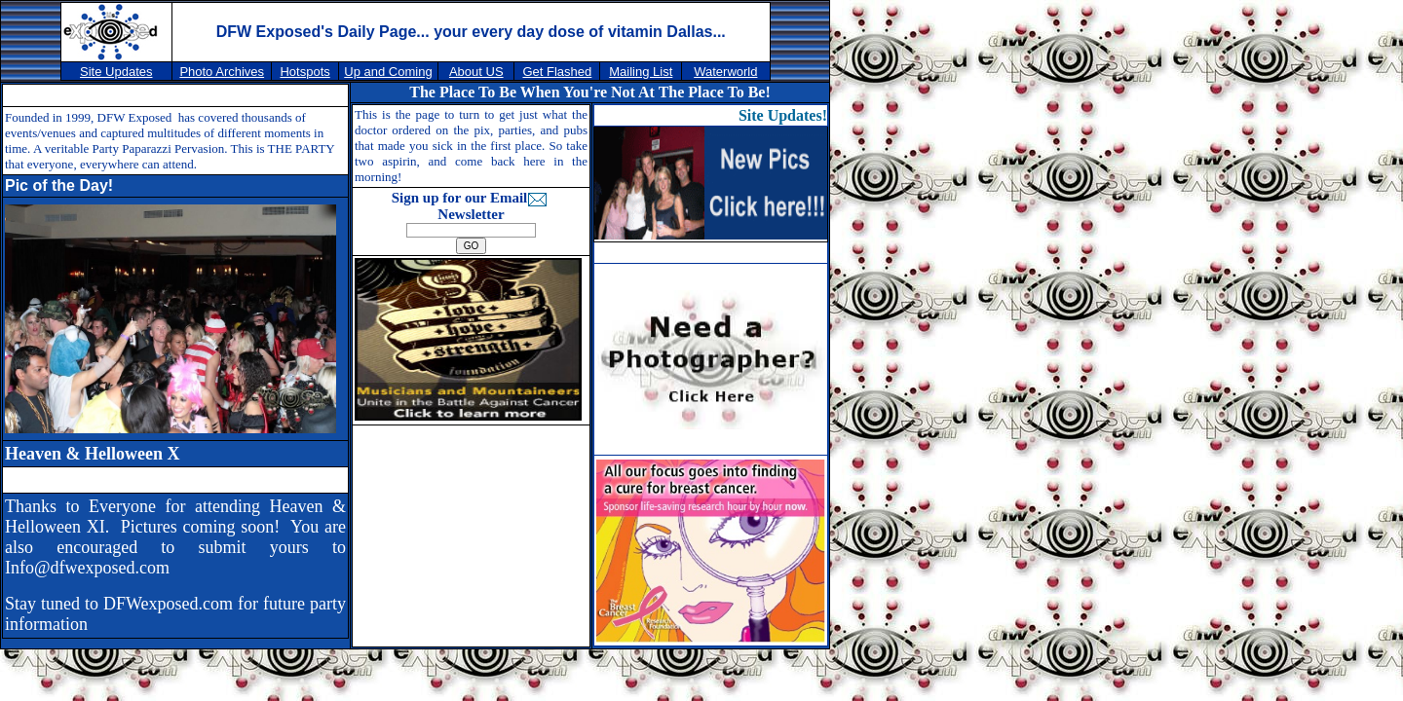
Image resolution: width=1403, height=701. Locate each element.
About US (476, 71)
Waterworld (725, 71)
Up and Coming (388, 71)
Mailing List (640, 71)
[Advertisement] (475, 534)
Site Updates (116, 71)
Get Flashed (556, 71)
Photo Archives (221, 71)
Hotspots (304, 71)
